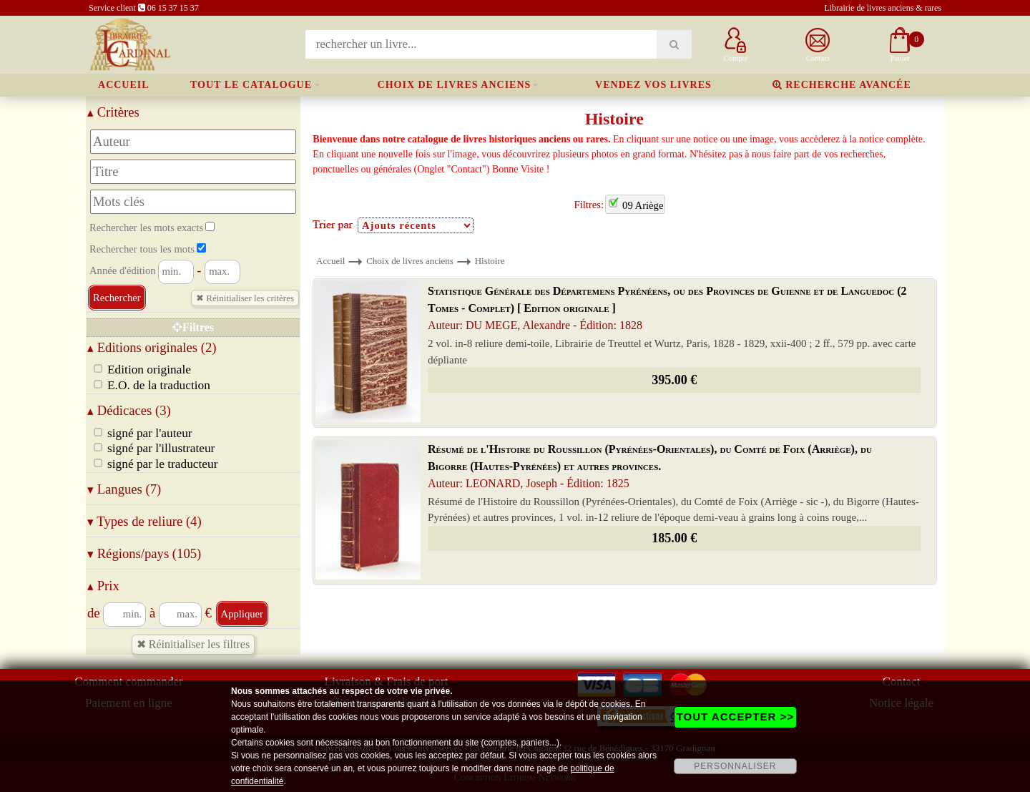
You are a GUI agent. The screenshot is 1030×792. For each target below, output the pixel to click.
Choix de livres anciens (454, 84)
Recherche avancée (841, 84)
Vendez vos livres (653, 84)
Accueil (123, 84)
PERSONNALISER (735, 766)
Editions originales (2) (152, 347)
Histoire (490, 260)
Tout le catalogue (251, 84)
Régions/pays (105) (144, 553)
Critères (113, 111)
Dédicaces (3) (129, 410)
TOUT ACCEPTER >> (735, 716)
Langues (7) (124, 489)
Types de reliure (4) (144, 521)
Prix (103, 585)
